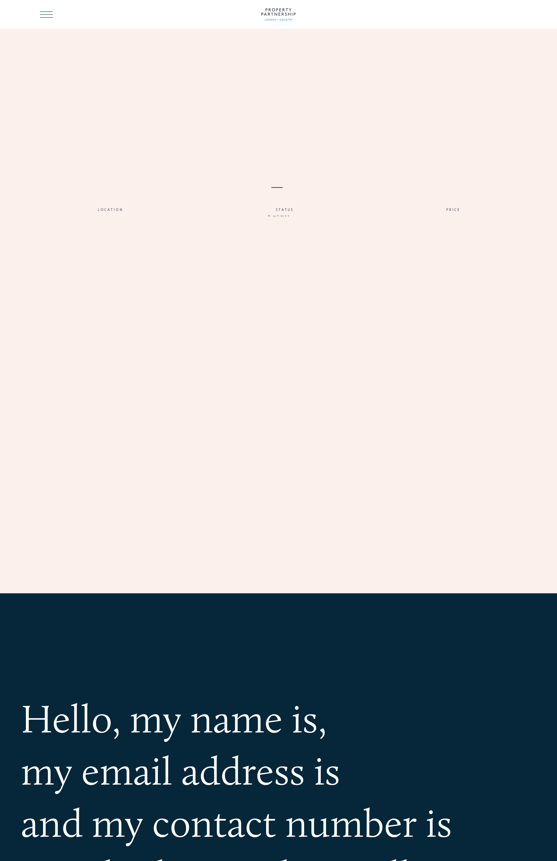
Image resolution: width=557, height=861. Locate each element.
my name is (224, 716)
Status (284, 213)
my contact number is (272, 820)
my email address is (180, 768)
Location (110, 213)
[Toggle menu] (46, 14)
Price (453, 213)
